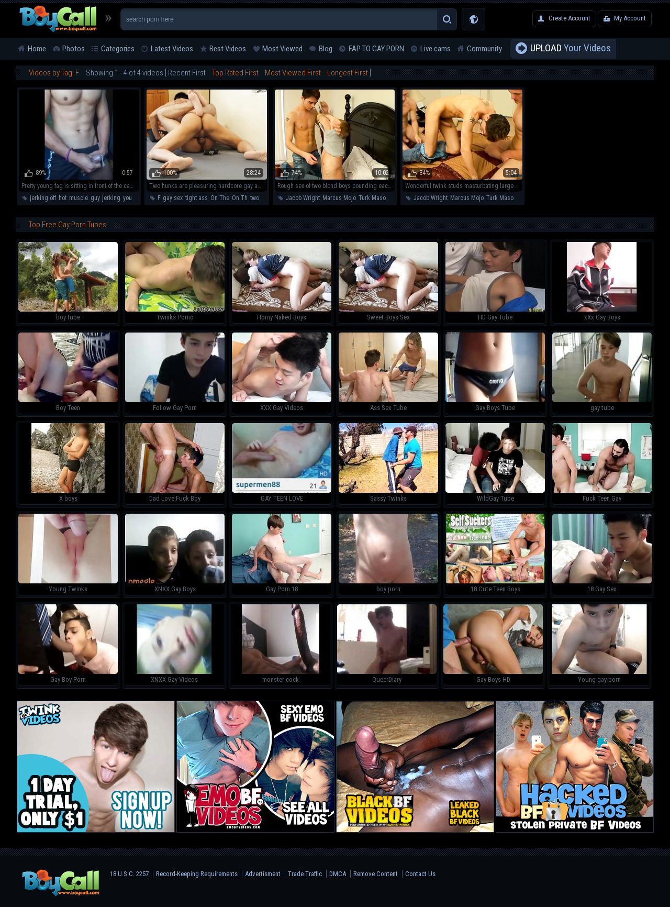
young (131, 198)
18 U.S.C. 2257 (129, 874)
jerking (111, 198)
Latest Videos (172, 48)
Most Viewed (282, 48)
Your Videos (570, 49)
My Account (630, 18)
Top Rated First (235, 73)
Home (37, 48)
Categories (118, 48)
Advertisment (263, 874)
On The (219, 198)
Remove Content (375, 874)
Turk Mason (374, 198)
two (254, 198)
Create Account (569, 18)
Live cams (435, 48)
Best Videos (227, 48)
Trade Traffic (305, 874)
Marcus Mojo (339, 198)
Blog (325, 48)
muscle (78, 198)
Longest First (347, 73)
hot (62, 198)
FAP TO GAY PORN (376, 48)
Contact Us (420, 874)
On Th (240, 198)
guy (95, 198)
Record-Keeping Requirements (197, 874)
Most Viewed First (293, 73)
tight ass (196, 198)
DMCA (337, 874)
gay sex (173, 198)
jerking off (43, 198)
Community (484, 48)
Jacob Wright (303, 198)
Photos (73, 48)
